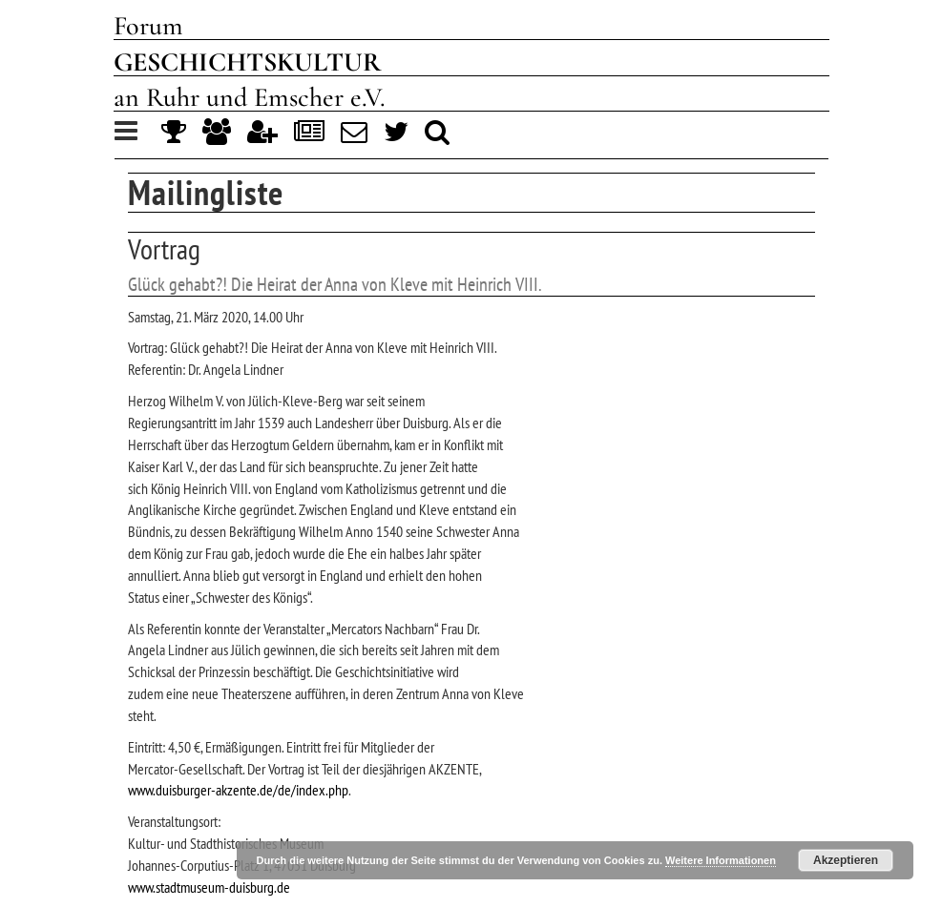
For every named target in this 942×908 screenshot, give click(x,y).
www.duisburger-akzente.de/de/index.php (238, 789)
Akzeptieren (845, 860)
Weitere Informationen (720, 860)
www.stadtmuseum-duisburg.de (209, 887)
